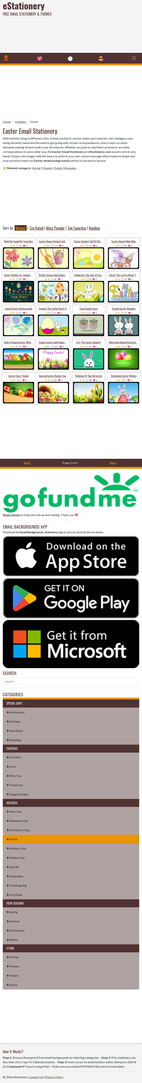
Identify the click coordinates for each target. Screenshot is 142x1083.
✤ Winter (12, 939)
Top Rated (36, 228)
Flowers (47, 168)
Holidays (20, 121)
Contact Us (36, 1077)
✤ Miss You (13, 775)
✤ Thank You (14, 785)
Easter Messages (65, 168)
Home (7, 121)
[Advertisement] (96, 26)
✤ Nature (12, 975)
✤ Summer (13, 921)
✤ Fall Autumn (15, 930)
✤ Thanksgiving (16, 885)
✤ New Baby (14, 730)
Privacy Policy (54, 1077)
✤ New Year (14, 811)
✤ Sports (12, 984)
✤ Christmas (14, 894)
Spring (36, 168)
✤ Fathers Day (15, 857)
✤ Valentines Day (17, 820)
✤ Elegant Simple (17, 794)
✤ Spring (12, 912)
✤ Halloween (14, 876)
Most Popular (55, 228)
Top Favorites (76, 228)
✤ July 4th (12, 867)
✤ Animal (12, 957)
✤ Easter (12, 839)
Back (27, 463)
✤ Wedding (13, 740)
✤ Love (11, 766)
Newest (21, 228)
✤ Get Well (13, 757)
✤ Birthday (13, 721)
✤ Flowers (13, 966)
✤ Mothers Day (16, 848)
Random (94, 228)
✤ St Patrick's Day (18, 830)
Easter (34, 121)
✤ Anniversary (15, 712)
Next (113, 463)
